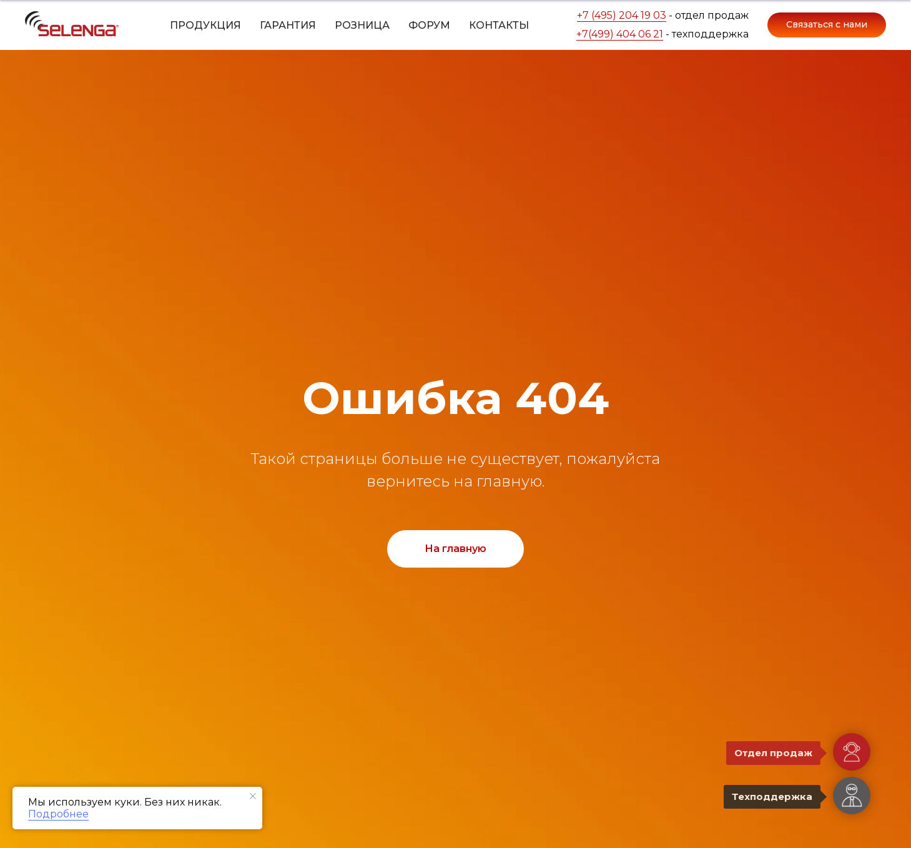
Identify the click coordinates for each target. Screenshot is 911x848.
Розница (362, 25)
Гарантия (288, 25)
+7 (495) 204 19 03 (621, 15)
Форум (429, 25)
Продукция (205, 25)
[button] (826, 24)
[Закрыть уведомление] (253, 796)
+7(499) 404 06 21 (619, 34)
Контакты (499, 25)
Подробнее (58, 814)
